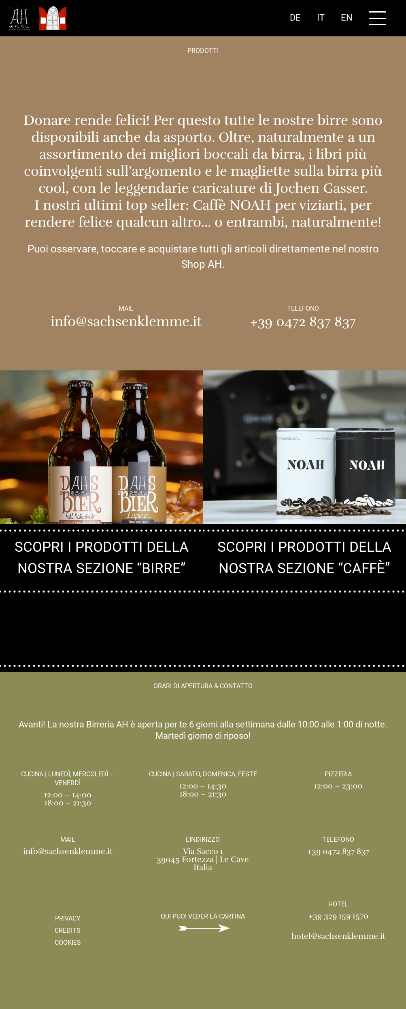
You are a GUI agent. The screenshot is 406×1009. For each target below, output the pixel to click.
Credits (68, 930)
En (347, 18)
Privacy (68, 918)
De (295, 18)
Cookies (68, 942)
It (321, 18)
